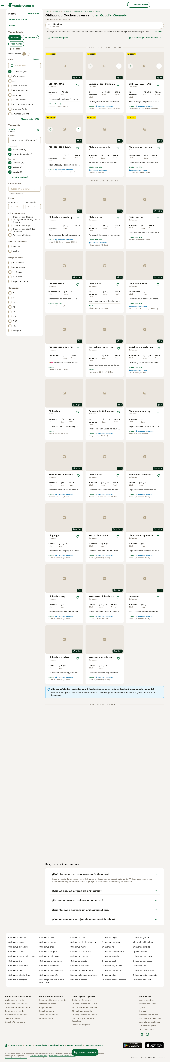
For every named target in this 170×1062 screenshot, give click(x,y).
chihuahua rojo (109, 947)
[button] (105, 66)
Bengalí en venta (46, 1011)
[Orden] (145, 37)
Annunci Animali (74, 1045)
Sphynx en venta (46, 1007)
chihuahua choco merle (113, 951)
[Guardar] (77, 85)
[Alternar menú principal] (2, 4)
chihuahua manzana (111, 942)
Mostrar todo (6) (20, 177)
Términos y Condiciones (38, 1056)
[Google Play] (132, 1045)
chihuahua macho (16, 942)
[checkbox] (10, 71)
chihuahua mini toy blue (81, 970)
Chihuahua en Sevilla (82, 1011)
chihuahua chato (78, 937)
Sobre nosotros (146, 1000)
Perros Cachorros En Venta (18, 996)
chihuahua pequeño (48, 975)
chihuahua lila (139, 965)
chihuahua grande (141, 937)
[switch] (25, 54)
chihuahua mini (46, 937)
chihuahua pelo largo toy (51, 970)
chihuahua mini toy (142, 980)
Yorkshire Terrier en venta (17, 1007)
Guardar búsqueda (58, 37)
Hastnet (28, 1045)
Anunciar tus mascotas (150, 1018)
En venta (15, 37)
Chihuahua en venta (14, 1000)
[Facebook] (142, 1034)
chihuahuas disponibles (50, 961)
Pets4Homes (16, 1045)
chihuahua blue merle (80, 951)
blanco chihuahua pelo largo (83, 975)
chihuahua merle (78, 947)
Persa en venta (46, 1018)
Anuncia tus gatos (147, 1026)
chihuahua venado (110, 956)
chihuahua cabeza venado (145, 975)
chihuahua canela (78, 980)
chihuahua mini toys (142, 956)
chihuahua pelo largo (49, 956)
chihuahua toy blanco (112, 965)
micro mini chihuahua (143, 942)
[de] (17, 206)
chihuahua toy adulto (18, 947)
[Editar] (38, 130)
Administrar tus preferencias (16, 1058)
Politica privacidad (147, 1004)
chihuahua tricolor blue (19, 975)
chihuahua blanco (16, 951)
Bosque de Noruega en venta (52, 1000)
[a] (35, 206)
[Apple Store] (154, 1045)
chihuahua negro (109, 937)
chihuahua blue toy (79, 956)
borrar (36, 59)
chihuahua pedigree (17, 980)
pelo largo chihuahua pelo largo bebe (51, 981)
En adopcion (31, 37)
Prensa (142, 1011)
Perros (12, 25)
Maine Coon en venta (49, 1015)
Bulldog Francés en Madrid (84, 1004)
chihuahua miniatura (111, 970)
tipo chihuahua (140, 951)
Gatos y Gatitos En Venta (51, 996)
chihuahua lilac (109, 975)
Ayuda (142, 1007)
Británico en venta (47, 1004)
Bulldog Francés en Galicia (84, 1015)
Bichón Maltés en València (84, 1007)
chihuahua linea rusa (142, 961)
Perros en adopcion (81, 1024)
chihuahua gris (15, 961)
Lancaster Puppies (94, 1045)
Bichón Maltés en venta (16, 1004)
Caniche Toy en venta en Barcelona (83, 1019)
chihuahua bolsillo (141, 947)
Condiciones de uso (148, 1015)
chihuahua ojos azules (143, 970)
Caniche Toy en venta (15, 1022)
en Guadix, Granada (111, 15)
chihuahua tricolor (79, 961)
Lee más (158, 31)
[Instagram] (147, 1034)
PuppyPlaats (41, 1045)
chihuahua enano (47, 947)
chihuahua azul (109, 961)
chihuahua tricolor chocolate (84, 942)
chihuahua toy (15, 970)
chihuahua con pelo (79, 965)
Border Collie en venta (16, 1015)
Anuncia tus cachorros (149, 1022)
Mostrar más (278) (30, 119)
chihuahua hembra (17, 937)
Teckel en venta (12, 1018)
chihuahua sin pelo (48, 951)
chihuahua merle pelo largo (21, 956)
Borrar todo (33, 13)
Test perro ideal (146, 1029)
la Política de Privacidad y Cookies (62, 1056)
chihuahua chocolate (49, 965)
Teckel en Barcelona (81, 1000)
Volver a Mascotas (18, 19)
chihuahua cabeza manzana (115, 980)
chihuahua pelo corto (18, 965)
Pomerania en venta (14, 1011)
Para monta (16, 44)
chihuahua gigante (48, 942)
